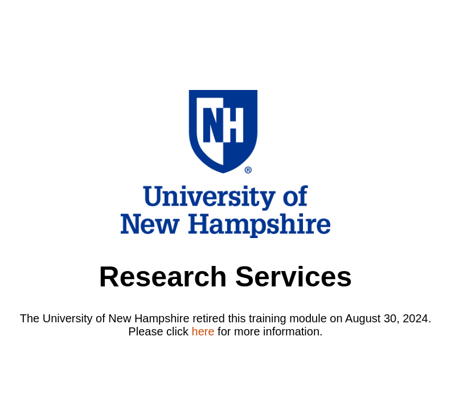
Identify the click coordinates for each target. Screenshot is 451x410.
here (203, 331)
